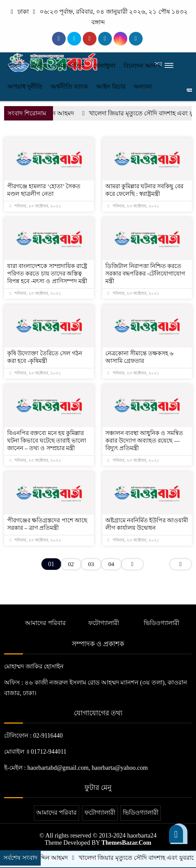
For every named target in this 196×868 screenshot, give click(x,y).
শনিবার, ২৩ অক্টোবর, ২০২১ (35, 206)
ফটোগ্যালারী (103, 623)
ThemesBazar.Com (126, 842)
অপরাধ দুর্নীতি (25, 86)
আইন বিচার (111, 86)
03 (91, 564)
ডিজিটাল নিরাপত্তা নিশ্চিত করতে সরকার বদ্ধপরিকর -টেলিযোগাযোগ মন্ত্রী (145, 273)
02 (71, 564)
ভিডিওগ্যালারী (161, 623)
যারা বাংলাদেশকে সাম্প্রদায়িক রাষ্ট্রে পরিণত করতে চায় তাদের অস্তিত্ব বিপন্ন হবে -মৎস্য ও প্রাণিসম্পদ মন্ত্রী (47, 273)
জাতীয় (38, 65)
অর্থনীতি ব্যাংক (69, 86)
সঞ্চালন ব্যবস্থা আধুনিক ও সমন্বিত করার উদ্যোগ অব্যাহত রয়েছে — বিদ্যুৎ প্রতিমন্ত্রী (144, 440)
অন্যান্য (143, 86)
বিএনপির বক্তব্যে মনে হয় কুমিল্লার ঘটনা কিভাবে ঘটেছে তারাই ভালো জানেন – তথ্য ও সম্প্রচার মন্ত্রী (46, 440)
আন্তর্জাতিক (69, 65)
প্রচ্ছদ (14, 65)
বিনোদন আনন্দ (142, 65)
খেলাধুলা (104, 65)
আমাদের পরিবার (45, 623)
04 (111, 564)
